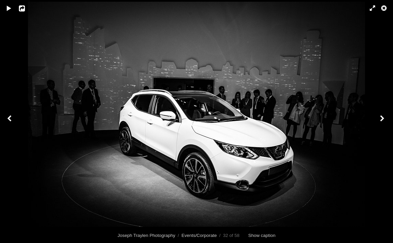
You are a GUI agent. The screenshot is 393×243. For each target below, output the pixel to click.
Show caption (262, 235)
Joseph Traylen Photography (146, 235)
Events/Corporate (199, 235)
